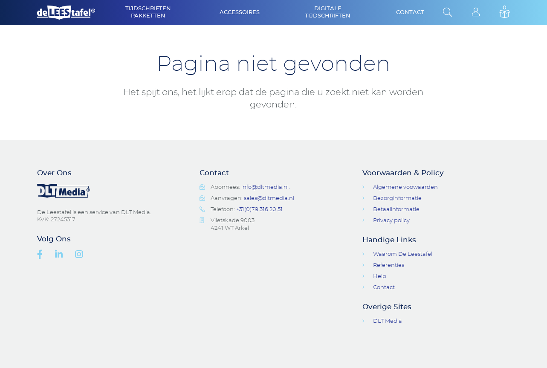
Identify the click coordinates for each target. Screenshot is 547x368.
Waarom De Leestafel (402, 254)
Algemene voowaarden (405, 187)
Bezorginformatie (397, 198)
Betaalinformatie (396, 209)
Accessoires (240, 12)
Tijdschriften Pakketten (148, 12)
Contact (410, 12)
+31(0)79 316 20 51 (259, 209)
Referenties (388, 265)
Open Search (447, 13)
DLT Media (387, 321)
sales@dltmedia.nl (269, 198)
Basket (504, 13)
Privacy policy (391, 220)
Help (379, 276)
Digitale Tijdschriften (327, 12)
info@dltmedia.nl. (265, 187)
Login (476, 13)
